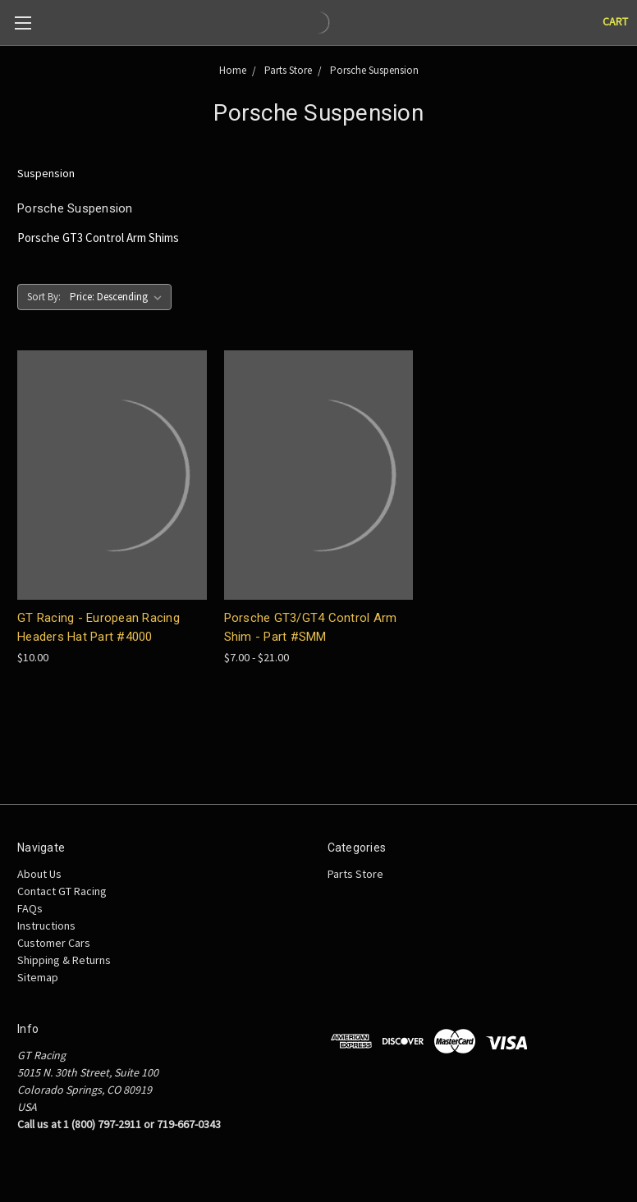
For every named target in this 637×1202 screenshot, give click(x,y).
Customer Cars (53, 942)
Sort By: (44, 297)
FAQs (30, 908)
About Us (39, 873)
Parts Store (288, 70)
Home (232, 70)
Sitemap (37, 977)
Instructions (46, 925)
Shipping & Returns (64, 960)
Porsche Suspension (374, 70)
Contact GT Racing (62, 891)
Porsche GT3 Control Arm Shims (98, 237)
